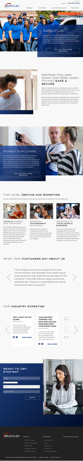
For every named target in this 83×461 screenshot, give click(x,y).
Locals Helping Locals (58, 8)
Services (29, 8)
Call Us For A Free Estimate (63, 50)
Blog (46, 443)
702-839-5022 (74, 3)
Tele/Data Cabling (30, 448)
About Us (47, 446)
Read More (27, 338)
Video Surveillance (30, 443)
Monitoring (42, 8)
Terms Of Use (43, 457)
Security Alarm (29, 440)
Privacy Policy (55, 457)
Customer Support (50, 451)
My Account (77, 1)
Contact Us (48, 448)
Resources (74, 8)
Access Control (29, 451)
